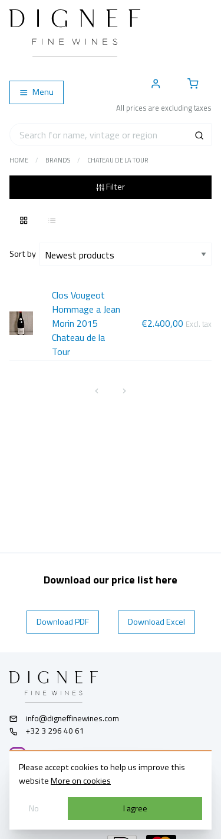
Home (18, 160)
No (34, 808)
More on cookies (81, 780)
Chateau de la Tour (118, 160)
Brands (57, 160)
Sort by (24, 253)
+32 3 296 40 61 (46, 731)
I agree (135, 808)
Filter (110, 186)
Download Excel (156, 621)
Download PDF (63, 621)
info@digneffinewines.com (64, 718)
